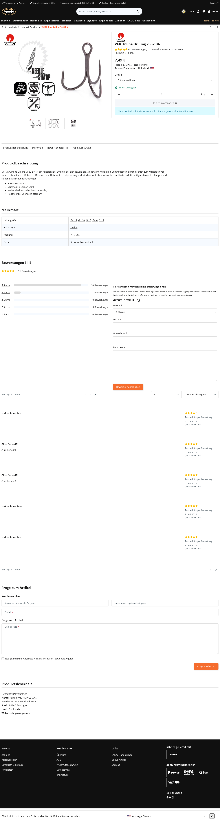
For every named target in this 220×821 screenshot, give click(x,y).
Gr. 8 (88, 220)
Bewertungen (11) (57, 147)
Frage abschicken (206, 666)
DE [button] (192, 11)
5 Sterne (6, 285)
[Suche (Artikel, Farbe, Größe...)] (105, 11)
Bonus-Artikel (119, 759)
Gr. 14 (73, 220)
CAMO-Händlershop (122, 754)
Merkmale (38, 147)
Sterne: (117, 305)
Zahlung (6, 754)
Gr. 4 (101, 220)
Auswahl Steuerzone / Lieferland (134, 68)
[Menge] (161, 94)
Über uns (61, 754)
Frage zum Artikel (82, 147)
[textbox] (166, 816)
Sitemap (116, 764)
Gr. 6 (95, 220)
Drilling (74, 227)
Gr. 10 (81, 220)
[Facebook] (167, 797)
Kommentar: (120, 347)
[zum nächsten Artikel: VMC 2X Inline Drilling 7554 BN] (216, 27)
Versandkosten (9, 759)
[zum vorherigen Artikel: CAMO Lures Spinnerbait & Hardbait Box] (211, 27)
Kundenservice (171, 295)
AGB (59, 759)
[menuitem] (5, 21)
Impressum (62, 774)
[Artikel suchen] (137, 11)
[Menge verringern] (119, 94)
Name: (117, 319)
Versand (143, 64)
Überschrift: (120, 333)
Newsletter (7, 769)
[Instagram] (173, 797)
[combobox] (166, 816)
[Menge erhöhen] (211, 94)
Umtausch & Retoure (12, 764)
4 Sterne (6, 292)
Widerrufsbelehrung (67, 764)
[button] (213, 3)
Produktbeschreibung (15, 147)
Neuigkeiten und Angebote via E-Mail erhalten (39, 658)
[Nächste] (95, 394)
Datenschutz (63, 769)
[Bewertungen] (131, 49)
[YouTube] (170, 797)
